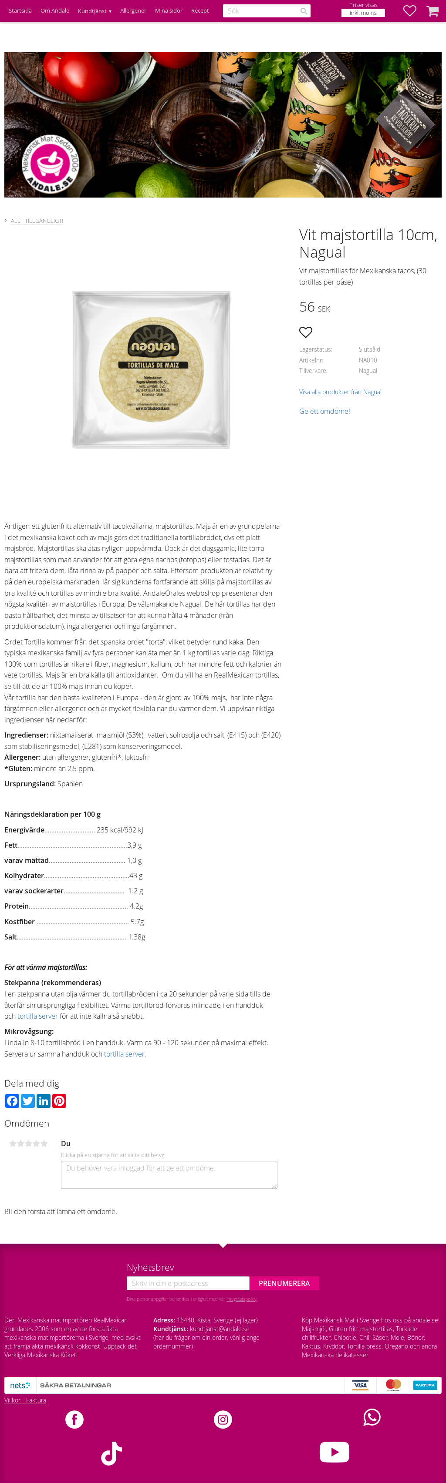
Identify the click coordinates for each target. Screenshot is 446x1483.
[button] (414, 10)
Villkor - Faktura (25, 1400)
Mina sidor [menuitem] (168, 10)
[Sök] (304, 11)
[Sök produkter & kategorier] (267, 10)
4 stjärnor (36, 1143)
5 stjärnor (44, 1143)
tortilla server (37, 1016)
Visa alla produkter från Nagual (340, 392)
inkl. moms (363, 13)
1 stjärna (13, 1143)
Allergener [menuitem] (133, 10)
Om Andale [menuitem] (55, 10)
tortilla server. (125, 1054)
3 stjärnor (28, 1143)
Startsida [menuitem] (20, 10)
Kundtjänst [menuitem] (92, 11)
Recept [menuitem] (200, 10)
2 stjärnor (20, 1143)
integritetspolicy (241, 1299)
